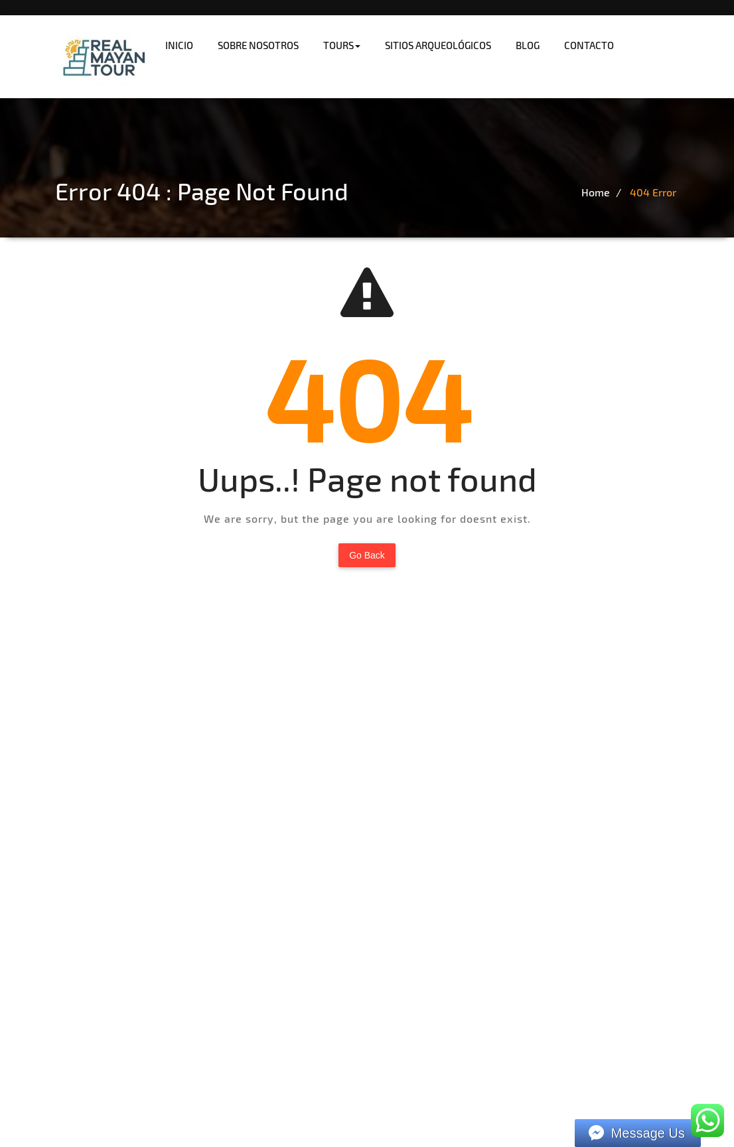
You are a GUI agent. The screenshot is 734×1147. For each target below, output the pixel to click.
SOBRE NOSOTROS (258, 45)
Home (595, 192)
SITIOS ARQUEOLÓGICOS (438, 45)
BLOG (528, 45)
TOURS (341, 45)
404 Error (653, 192)
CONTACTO (589, 45)
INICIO (179, 45)
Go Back (367, 555)
